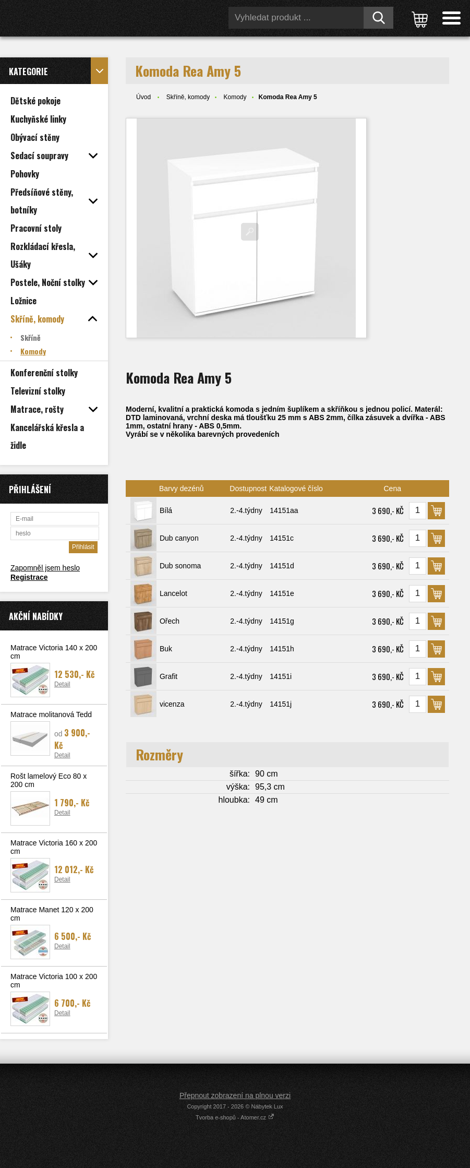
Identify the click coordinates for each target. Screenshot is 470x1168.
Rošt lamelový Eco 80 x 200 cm (48, 780)
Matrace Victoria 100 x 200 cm (53, 980)
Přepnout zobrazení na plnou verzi (235, 1095)
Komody (234, 97)
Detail (62, 684)
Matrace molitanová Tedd (51, 714)
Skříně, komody (188, 97)
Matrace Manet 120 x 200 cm (51, 913)
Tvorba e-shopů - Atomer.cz (235, 1117)
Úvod (143, 97)
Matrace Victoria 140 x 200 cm (53, 651)
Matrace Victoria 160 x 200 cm (53, 847)
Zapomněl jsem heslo (45, 568)
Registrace (29, 577)
